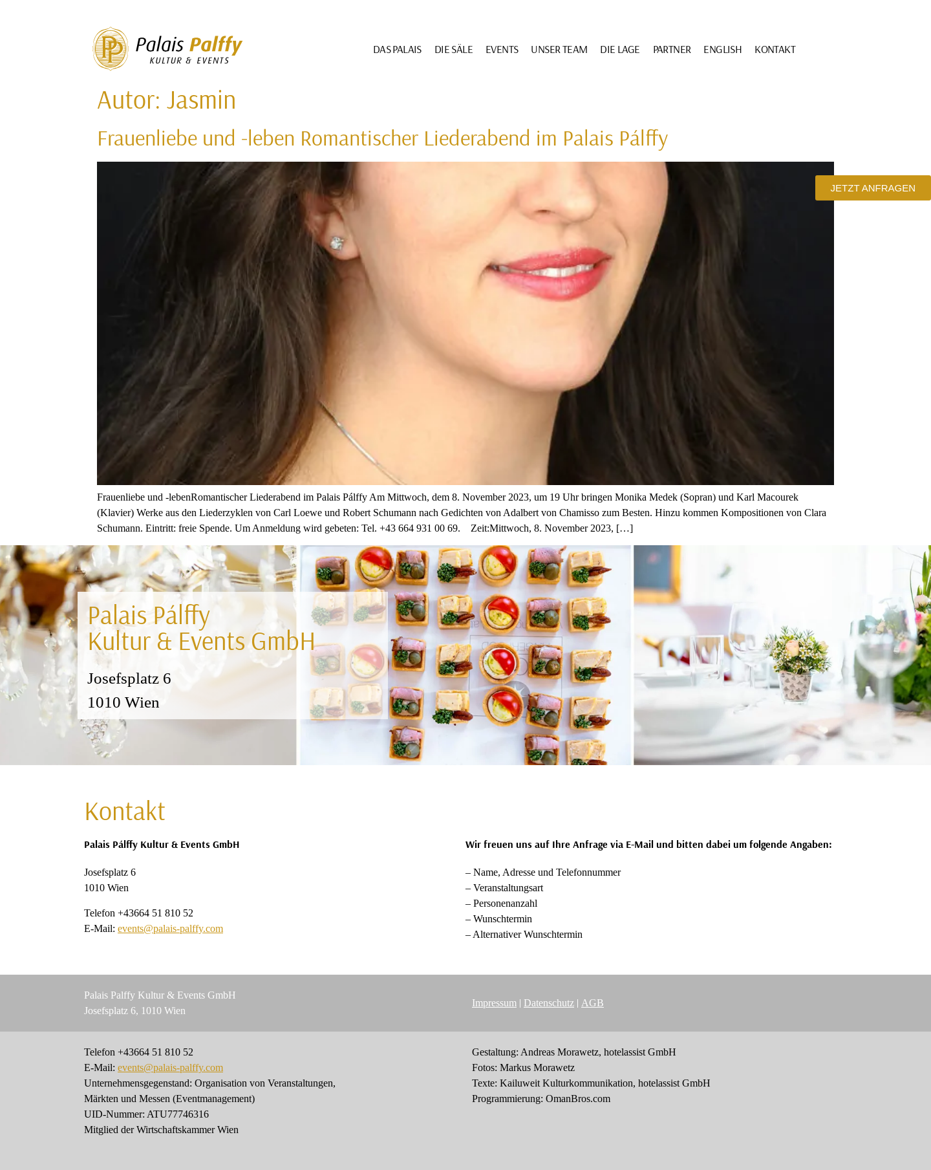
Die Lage (619, 49)
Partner (672, 49)
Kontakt (774, 49)
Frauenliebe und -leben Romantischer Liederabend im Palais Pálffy (382, 137)
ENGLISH (722, 49)
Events (502, 49)
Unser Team (559, 49)
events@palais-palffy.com (170, 928)
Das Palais (397, 49)
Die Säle (453, 49)
